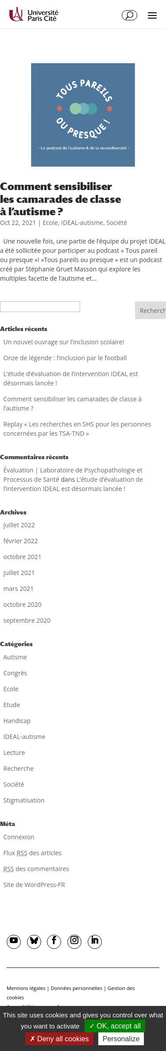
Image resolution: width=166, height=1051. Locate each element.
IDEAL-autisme (82, 222)
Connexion (19, 837)
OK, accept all (115, 1026)
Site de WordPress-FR (34, 884)
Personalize (121, 1039)
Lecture (14, 752)
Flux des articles (33, 853)
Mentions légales (26, 988)
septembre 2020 (27, 620)
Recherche (19, 768)
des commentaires (36, 868)
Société (116, 222)
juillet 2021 (19, 572)
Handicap (17, 720)
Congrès (15, 673)
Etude (12, 705)
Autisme (15, 657)
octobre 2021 (23, 556)
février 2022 (21, 541)
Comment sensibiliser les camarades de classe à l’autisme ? (60, 198)
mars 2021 (19, 588)
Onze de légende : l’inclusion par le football (65, 358)
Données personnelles (76, 988)
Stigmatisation (24, 800)
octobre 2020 (23, 604)
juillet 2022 (19, 525)
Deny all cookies (59, 1039)
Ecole (50, 222)
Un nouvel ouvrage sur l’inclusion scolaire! (64, 342)
